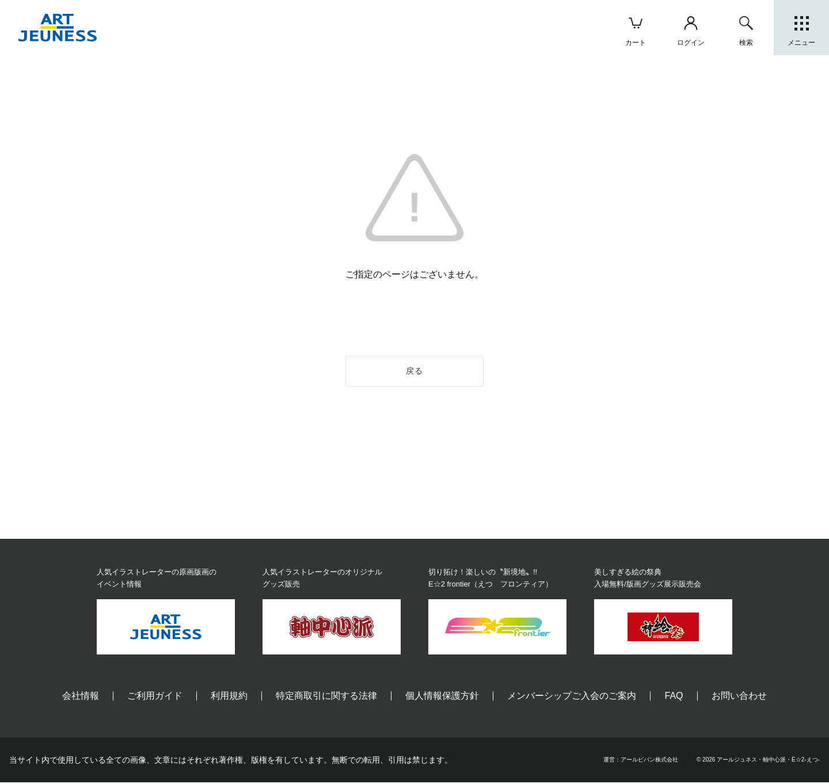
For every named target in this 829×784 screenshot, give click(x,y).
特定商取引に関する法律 (326, 697)
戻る (415, 371)
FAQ (673, 697)
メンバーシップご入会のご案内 (571, 697)
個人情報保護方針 (442, 697)
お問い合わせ (739, 697)
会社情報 (80, 697)
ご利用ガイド (154, 697)
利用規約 (229, 697)
